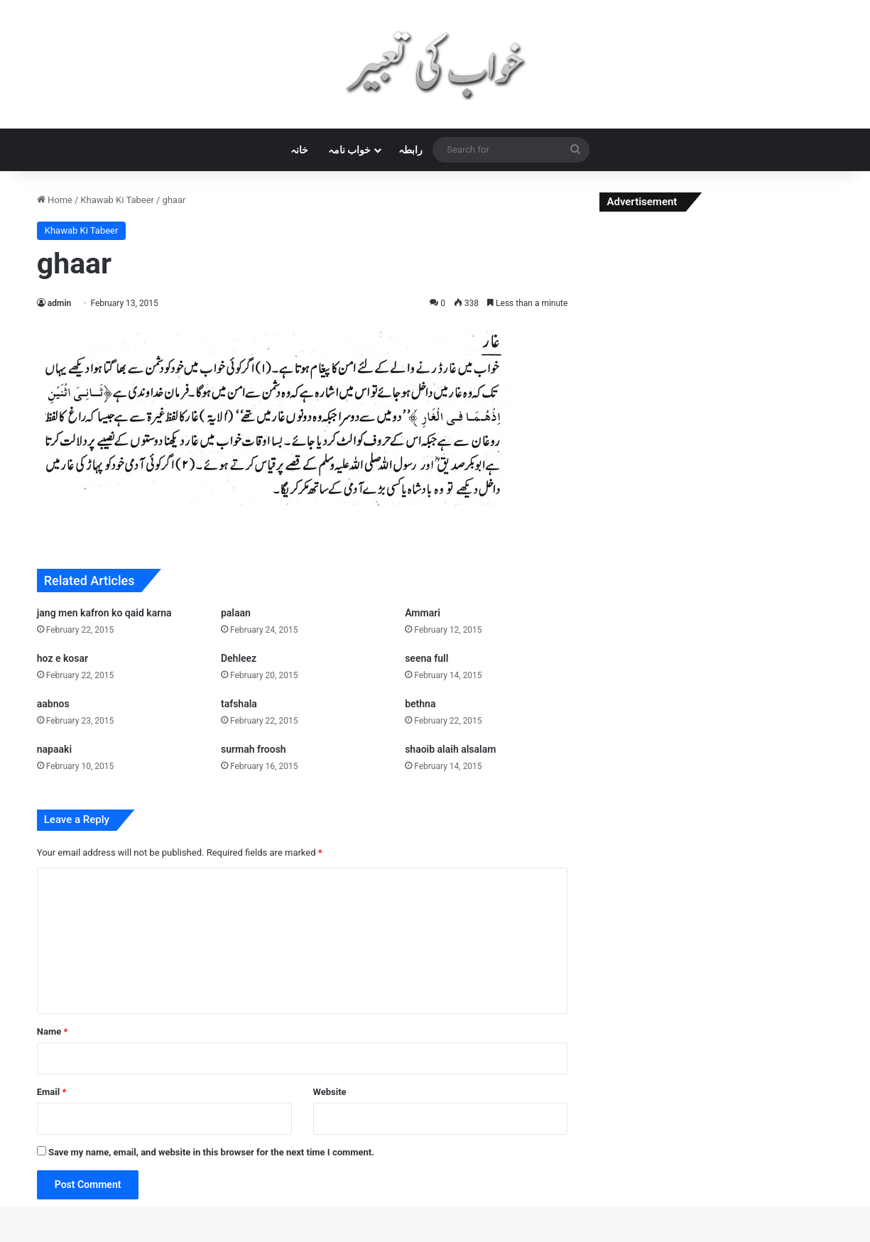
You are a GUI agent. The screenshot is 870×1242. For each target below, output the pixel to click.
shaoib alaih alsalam (450, 749)
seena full (426, 658)
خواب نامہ (349, 150)
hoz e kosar (62, 658)
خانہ (299, 150)
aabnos (53, 703)
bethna (420, 703)
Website (330, 1091)
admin (59, 303)
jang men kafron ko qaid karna (104, 613)
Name (52, 1031)
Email (52, 1091)
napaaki (54, 749)
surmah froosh (253, 749)
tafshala (239, 703)
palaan (236, 613)
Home (54, 200)
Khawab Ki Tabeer (117, 200)
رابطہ (410, 150)
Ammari (422, 613)
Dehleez (238, 658)
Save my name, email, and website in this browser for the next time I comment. (211, 1152)
